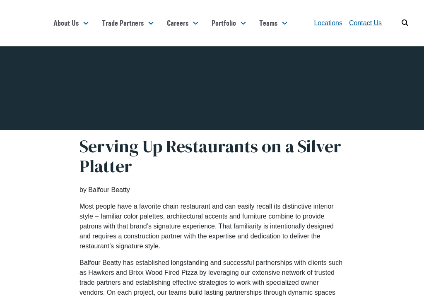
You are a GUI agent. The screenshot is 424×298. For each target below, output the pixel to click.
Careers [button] (177, 23)
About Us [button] (66, 23)
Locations (328, 22)
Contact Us (365, 22)
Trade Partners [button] (123, 23)
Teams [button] (268, 23)
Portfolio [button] (224, 23)
